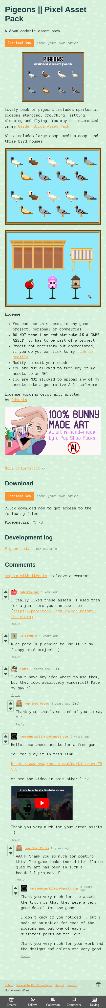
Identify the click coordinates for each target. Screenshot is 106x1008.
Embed (72, 985)
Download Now (19, 43)
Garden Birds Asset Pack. (45, 126)
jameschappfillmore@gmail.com (44, 736)
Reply (15, 623)
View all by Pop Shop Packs (34, 985)
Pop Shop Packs (37, 703)
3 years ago (40, 668)
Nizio (24, 668)
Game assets (13, 990)
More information (25, 468)
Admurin (19, 400)
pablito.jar (29, 591)
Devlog (94, 1002)
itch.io (9, 985)
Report (59, 985)
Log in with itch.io (26, 576)
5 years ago (80, 736)
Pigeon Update (19, 549)
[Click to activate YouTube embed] (42, 803)
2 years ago (49, 635)
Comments (74, 1002)
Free (26, 990)
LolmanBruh (28, 635)
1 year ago (50, 591)
